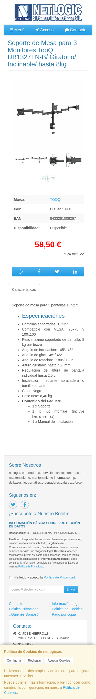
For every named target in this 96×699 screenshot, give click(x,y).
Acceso (45, 30)
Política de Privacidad (30, 566)
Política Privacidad (23, 609)
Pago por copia (64, 614)
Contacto (75, 30)
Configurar (14, 660)
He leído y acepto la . (45, 577)
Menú (17, 30)
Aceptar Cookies (59, 660)
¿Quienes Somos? (24, 614)
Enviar (71, 589)
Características (24, 289)
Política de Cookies (67, 609)
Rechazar (34, 660)
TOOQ (55, 199)
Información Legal (66, 604)
